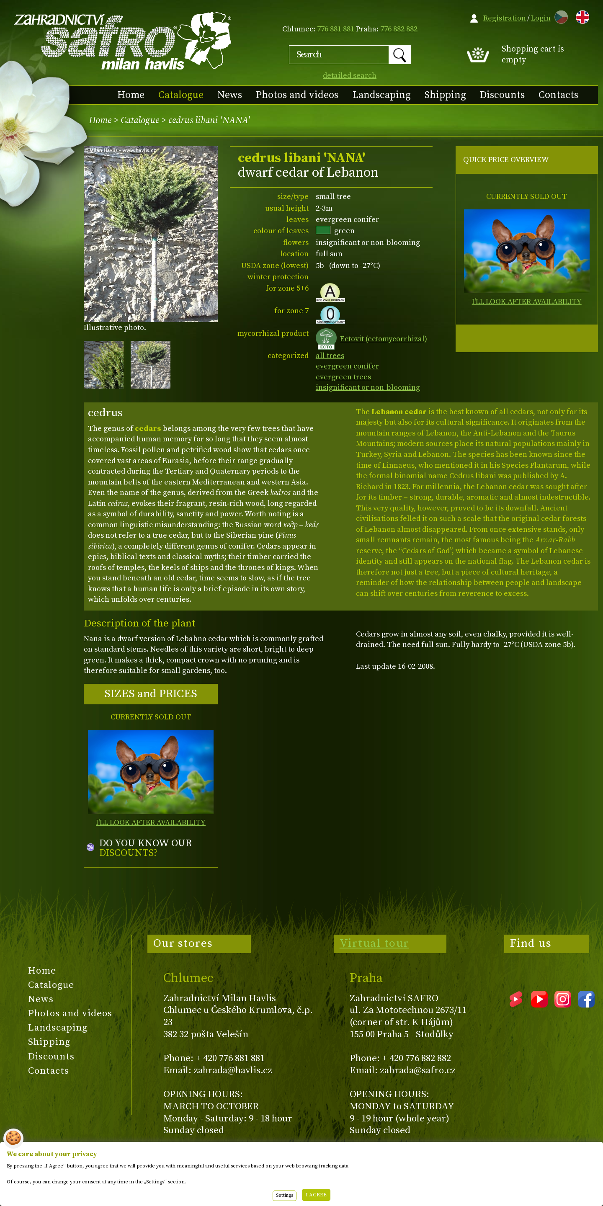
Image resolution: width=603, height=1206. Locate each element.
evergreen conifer (347, 366)
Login (541, 18)
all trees (330, 356)
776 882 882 (398, 29)
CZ (559, 16)
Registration (504, 18)
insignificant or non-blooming (368, 387)
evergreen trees (343, 377)
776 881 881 (335, 29)
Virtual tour (374, 943)
